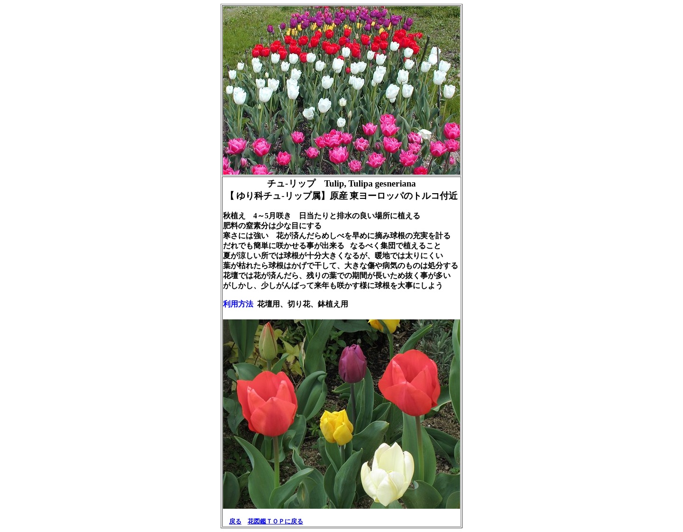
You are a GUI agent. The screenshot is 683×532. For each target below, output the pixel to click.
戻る (235, 521)
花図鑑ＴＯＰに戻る (275, 521)
